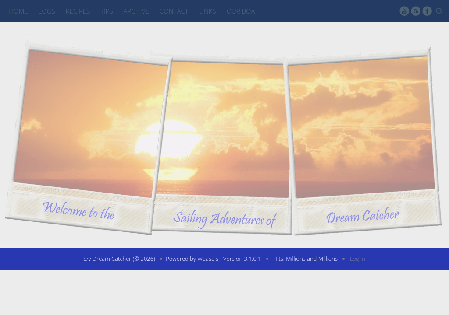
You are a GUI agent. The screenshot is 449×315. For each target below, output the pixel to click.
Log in (357, 258)
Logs (47, 11)
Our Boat (243, 11)
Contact (174, 11)
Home (18, 11)
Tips (106, 11)
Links (207, 11)
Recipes (78, 11)
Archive (137, 11)
